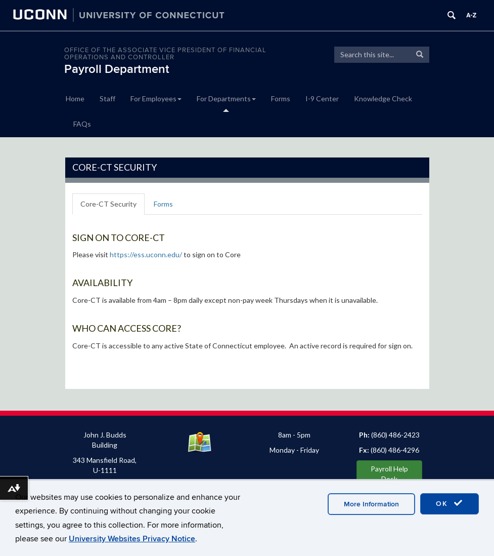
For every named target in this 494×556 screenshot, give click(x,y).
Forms (280, 98)
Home (75, 98)
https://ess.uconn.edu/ (146, 254)
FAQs (82, 124)
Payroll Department (116, 69)
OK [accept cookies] (449, 503)
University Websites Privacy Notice (132, 539)
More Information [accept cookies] (371, 504)
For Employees (156, 98)
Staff (107, 98)
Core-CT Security (108, 204)
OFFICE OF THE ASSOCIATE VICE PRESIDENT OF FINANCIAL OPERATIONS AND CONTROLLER (165, 53)
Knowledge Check (383, 98)
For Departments (226, 98)
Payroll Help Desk (389, 473)
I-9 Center (322, 98)
